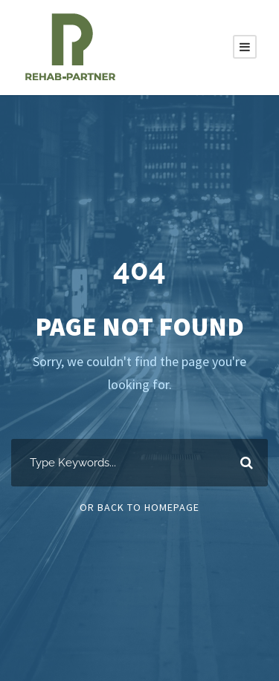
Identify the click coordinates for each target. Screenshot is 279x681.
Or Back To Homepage (139, 507)
